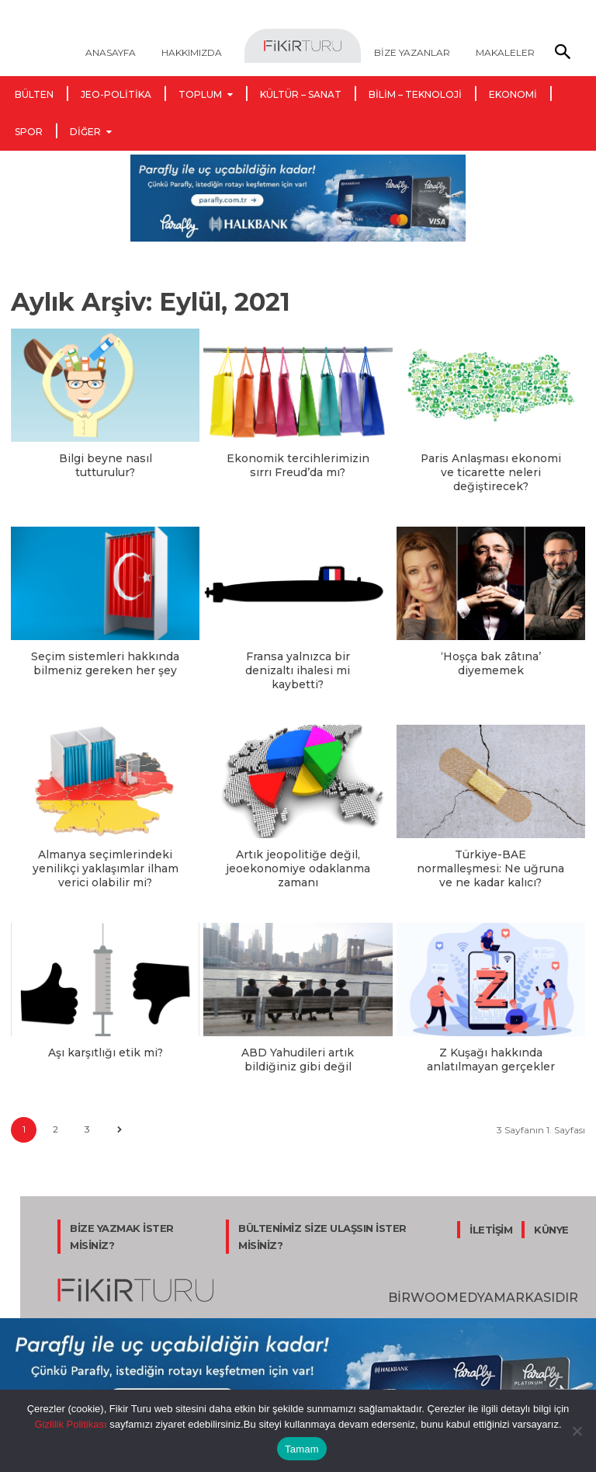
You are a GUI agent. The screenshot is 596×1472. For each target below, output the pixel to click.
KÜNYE (551, 1206)
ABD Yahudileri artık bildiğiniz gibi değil (298, 1037)
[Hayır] (576, 1431)
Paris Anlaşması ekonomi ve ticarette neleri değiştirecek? (490, 470)
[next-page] (119, 1106)
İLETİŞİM (491, 1206)
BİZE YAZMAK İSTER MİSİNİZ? (122, 1213)
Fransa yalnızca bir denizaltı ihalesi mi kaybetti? (298, 659)
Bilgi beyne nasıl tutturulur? (105, 457)
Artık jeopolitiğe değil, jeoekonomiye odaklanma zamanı (298, 848)
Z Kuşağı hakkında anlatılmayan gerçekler (490, 1037)
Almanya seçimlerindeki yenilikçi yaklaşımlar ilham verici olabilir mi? (105, 848)
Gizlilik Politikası (70, 1424)
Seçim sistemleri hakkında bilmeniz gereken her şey (105, 659)
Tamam (302, 1449)
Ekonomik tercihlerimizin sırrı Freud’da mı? (298, 464)
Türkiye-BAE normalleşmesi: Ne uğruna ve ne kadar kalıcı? (490, 848)
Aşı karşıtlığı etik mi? (105, 1031)
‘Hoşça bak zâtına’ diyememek (490, 659)
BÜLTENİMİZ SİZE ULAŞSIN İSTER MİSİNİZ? (322, 1213)
